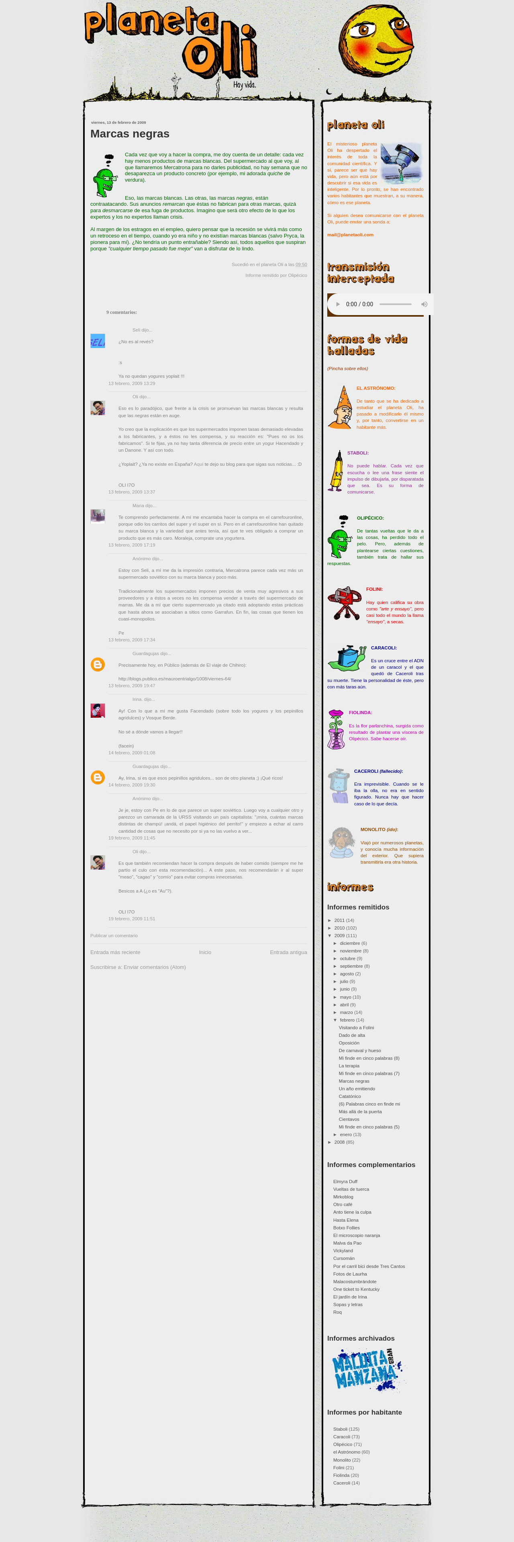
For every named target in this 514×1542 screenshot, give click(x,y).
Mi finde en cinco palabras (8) (369, 1058)
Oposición (349, 1042)
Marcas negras (129, 133)
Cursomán (344, 1258)
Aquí (199, 464)
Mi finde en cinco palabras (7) (369, 1073)
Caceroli (341, 1483)
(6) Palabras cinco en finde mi (369, 1104)
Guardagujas (146, 653)
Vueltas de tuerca (351, 1189)
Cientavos (349, 1119)
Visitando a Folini (356, 1027)
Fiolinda (341, 1475)
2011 (340, 920)
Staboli (340, 1429)
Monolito (342, 1460)
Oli (135, 396)
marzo (347, 1012)
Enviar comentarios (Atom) (155, 967)
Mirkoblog (343, 1196)
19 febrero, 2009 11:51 (131, 918)
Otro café (342, 1204)
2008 (340, 1142)
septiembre (352, 966)
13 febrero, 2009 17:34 (131, 639)
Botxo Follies (346, 1227)
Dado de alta (352, 1035)
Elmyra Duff (345, 1181)
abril (345, 1004)
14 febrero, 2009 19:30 (131, 784)
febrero (348, 1020)
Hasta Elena (346, 1220)
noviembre (351, 950)
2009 (340, 935)
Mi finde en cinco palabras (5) (369, 1126)
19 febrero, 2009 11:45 (131, 838)
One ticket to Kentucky (356, 1289)
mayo (346, 997)
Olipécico (297, 275)
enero (346, 1134)
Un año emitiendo (357, 1088)
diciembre (350, 943)
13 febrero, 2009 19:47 (131, 685)
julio (345, 981)
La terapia (349, 1065)
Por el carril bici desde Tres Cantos (369, 1266)
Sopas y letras (348, 1304)
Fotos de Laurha (350, 1274)
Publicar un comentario (114, 935)
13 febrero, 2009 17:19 (131, 545)
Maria (138, 505)
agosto (347, 973)
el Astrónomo (346, 1452)
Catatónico (350, 1096)
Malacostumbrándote (355, 1281)
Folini (339, 1467)
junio (345, 989)
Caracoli (341, 1436)
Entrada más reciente (115, 952)
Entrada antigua (288, 952)
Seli (136, 330)
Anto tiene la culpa (352, 1212)
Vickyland (343, 1250)
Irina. (138, 699)
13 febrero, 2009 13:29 (131, 383)
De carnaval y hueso (360, 1050)
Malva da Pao (347, 1243)
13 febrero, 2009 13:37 (131, 491)
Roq (337, 1312)
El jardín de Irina (350, 1296)
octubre (348, 958)
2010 (340, 928)
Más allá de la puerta (360, 1111)
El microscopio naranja (356, 1235)
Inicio (205, 952)
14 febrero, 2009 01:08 (131, 752)
